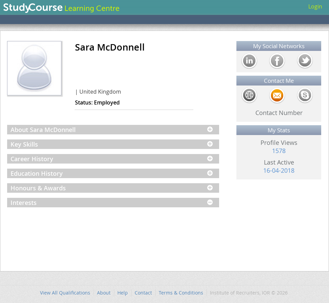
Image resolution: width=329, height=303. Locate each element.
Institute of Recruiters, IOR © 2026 (249, 292)
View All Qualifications (65, 292)
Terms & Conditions (181, 292)
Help (122, 292)
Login (315, 6)
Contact (143, 292)
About (104, 292)
